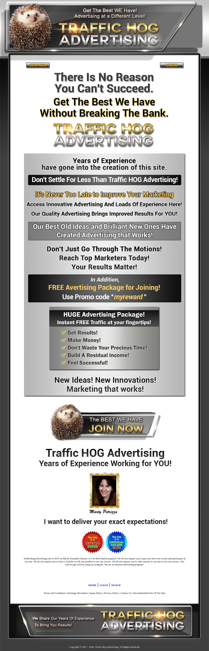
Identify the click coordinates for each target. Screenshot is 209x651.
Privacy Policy (111, 593)
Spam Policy (96, 593)
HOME (92, 585)
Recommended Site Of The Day (149, 593)
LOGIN (104, 585)
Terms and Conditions (55, 593)
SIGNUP (116, 585)
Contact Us (126, 593)
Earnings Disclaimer (77, 593)
